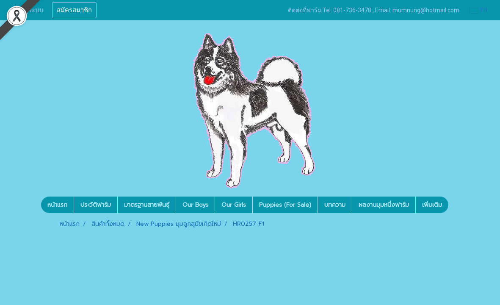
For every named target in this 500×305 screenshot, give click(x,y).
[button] (456, 205)
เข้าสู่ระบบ (29, 10)
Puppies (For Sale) (285, 204)
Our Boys (195, 204)
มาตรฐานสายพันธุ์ (146, 204)
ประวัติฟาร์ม (95, 204)
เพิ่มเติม (432, 204)
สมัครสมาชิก (74, 10)
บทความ (334, 204)
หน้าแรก (57, 204)
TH (478, 10)
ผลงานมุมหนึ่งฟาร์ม (384, 204)
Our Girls (233, 204)
